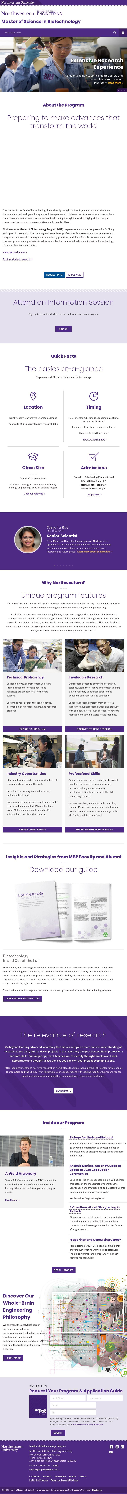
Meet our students (33, 494)
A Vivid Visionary (20, 1173)
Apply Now (74, 275)
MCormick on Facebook (111, 1447)
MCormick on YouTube (111, 1452)
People (72, 1477)
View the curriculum (14, 252)
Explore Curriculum (32, 729)
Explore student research (16, 259)
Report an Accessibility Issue (64, 1480)
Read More (11, 1200)
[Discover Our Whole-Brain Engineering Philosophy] (88, 1312)
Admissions (60, 1477)
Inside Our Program (38, 1480)
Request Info (54, 275)
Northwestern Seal (15, 1453)
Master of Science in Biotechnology (41, 21)
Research (47, 1477)
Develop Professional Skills (94, 830)
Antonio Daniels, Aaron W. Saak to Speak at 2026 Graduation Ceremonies (95, 1170)
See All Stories (63, 1270)
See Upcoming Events (32, 830)
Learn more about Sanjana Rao (93, 552)
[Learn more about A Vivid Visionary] (32, 1151)
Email (55, 1465)
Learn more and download (23, 998)
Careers (82, 1477)
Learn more (63, 1091)
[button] (123, 32)
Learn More (13, 1358)
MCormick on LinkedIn (122, 1447)
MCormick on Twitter (116, 1447)
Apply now (93, 494)
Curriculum (34, 1477)
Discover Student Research (94, 729)
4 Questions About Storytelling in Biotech (94, 1209)
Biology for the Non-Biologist (91, 1137)
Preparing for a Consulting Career (95, 1240)
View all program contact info (43, 1470)
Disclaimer (97, 1490)
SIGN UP (63, 329)
